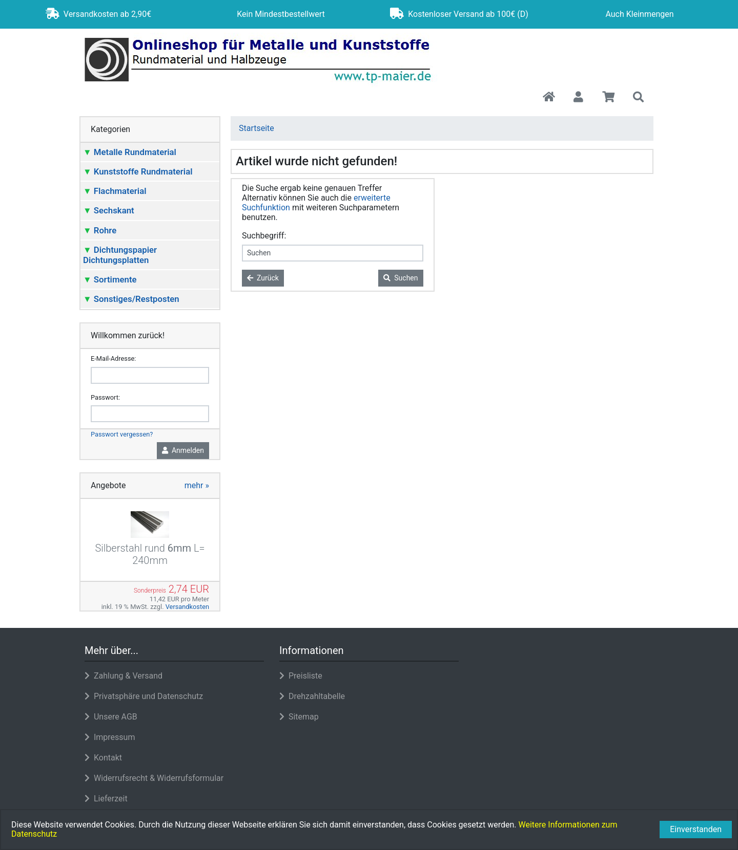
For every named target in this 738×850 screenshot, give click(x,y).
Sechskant (108, 210)
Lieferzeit (106, 798)
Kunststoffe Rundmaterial (138, 171)
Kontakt (103, 757)
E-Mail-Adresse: (113, 358)
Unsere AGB (111, 717)
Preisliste (300, 676)
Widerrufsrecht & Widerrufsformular (154, 778)
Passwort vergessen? (122, 434)
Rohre (99, 230)
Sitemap (299, 717)
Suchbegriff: (264, 236)
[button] (578, 98)
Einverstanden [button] (696, 829)
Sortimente (110, 279)
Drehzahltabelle (312, 696)
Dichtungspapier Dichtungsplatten (120, 255)
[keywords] (332, 253)
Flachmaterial (115, 191)
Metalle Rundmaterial (129, 152)
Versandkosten (187, 607)
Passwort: (105, 397)
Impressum (110, 737)
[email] (150, 375)
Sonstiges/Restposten (131, 299)
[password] (150, 413)
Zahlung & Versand (123, 676)
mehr (196, 485)
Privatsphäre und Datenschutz (144, 696)
